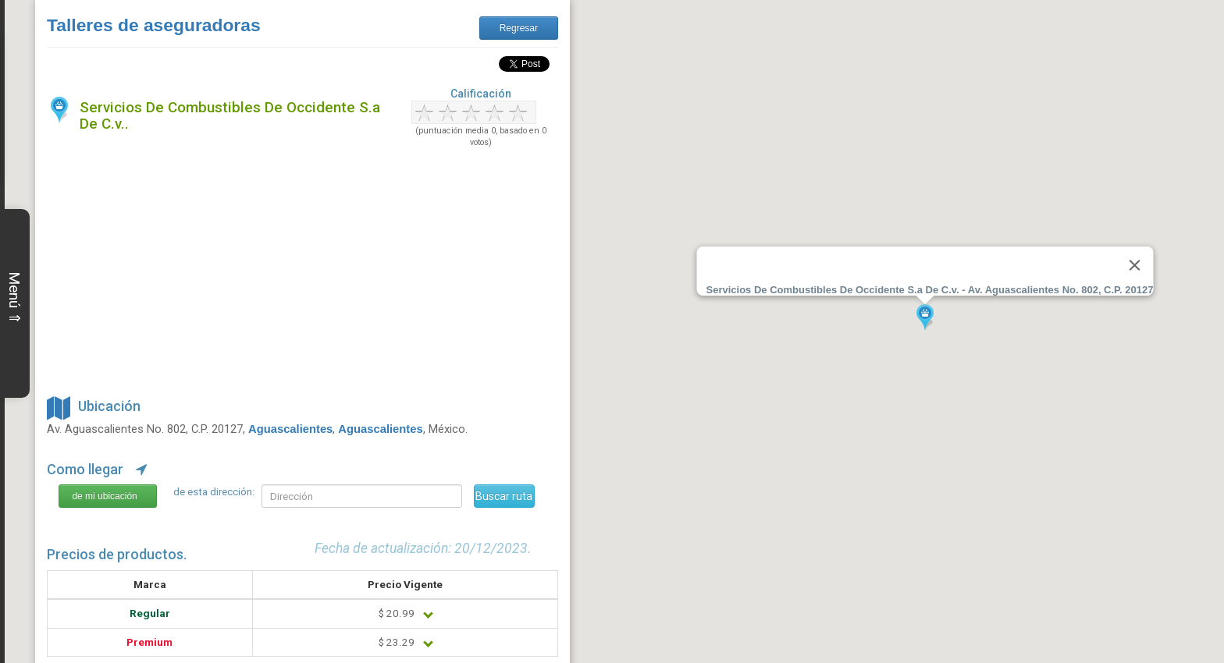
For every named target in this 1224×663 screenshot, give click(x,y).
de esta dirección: (213, 492)
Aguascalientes (290, 429)
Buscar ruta (503, 496)
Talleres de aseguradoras (154, 25)
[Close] (1134, 265)
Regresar (519, 28)
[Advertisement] (302, 269)
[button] (925, 318)
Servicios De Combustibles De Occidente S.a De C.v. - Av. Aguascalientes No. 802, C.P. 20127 (930, 290)
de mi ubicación (104, 496)
